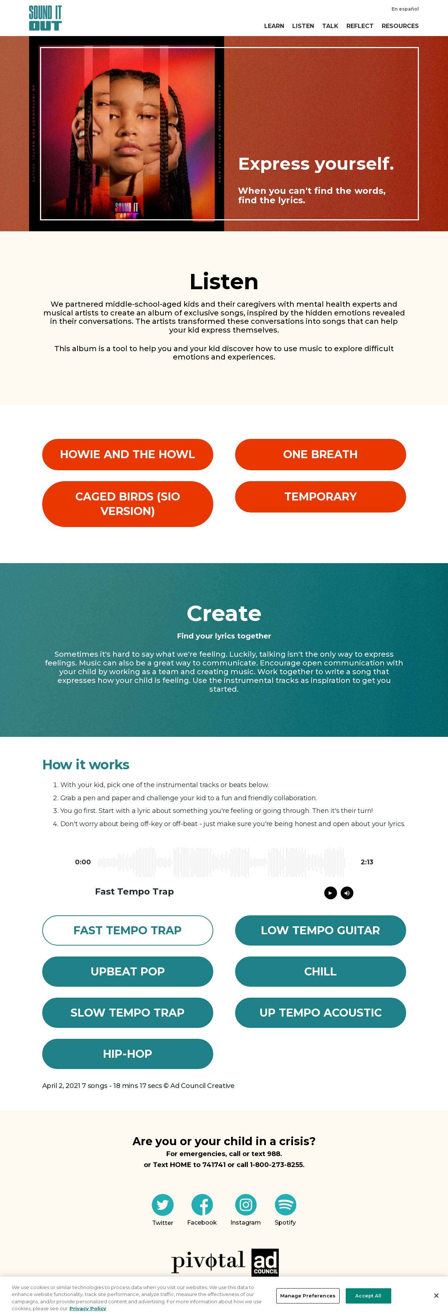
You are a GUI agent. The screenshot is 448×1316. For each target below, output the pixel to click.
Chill (320, 971)
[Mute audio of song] (347, 893)
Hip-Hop (127, 1054)
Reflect (360, 26)
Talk (330, 26)
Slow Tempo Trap (128, 1013)
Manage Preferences (308, 1296)
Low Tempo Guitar (320, 930)
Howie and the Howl (127, 454)
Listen (303, 26)
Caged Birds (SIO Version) (127, 504)
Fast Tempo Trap (128, 930)
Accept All (368, 1296)
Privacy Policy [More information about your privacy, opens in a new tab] (88, 1308)
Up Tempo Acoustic (320, 1013)
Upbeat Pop (128, 971)
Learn (274, 26)
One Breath (320, 454)
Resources (400, 26)
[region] (224, 1296)
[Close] (436, 1296)
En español (405, 9)
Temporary (320, 496)
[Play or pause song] (330, 893)
